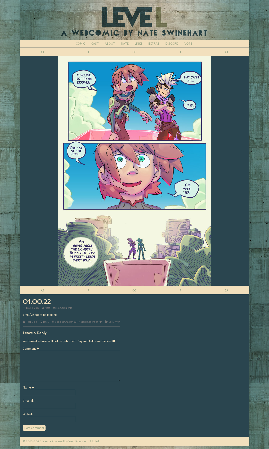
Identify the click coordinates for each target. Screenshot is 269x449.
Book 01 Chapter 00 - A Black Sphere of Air (78, 321)
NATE (125, 43)
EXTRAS (153, 43)
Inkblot (94, 441)
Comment (32, 348)
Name (29, 387)
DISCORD (172, 43)
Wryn (117, 321)
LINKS (138, 43)
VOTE (188, 43)
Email (29, 400)
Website (28, 414)
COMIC (80, 43)
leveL (46, 321)
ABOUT (110, 43)
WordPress (75, 441)
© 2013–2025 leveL (36, 441)
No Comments (64, 307)
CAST (95, 43)
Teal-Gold (31, 321)
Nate (47, 307)
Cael (110, 321)
